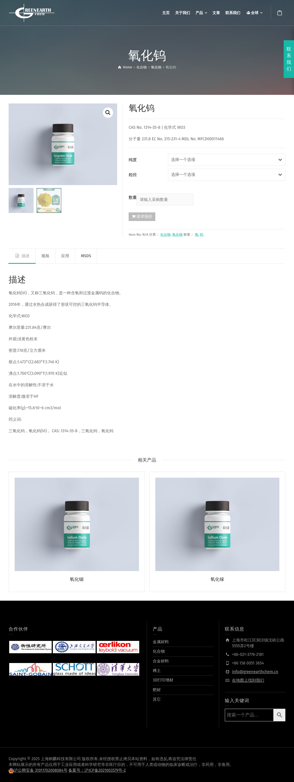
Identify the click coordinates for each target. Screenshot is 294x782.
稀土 (157, 670)
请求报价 (144, 216)
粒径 (133, 174)
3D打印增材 (163, 680)
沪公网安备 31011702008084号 (40, 770)
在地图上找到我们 (248, 680)
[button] (108, 112)
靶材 (157, 689)
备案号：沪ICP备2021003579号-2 (97, 770)
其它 (157, 699)
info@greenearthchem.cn (255, 671)
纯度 (133, 159)
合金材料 (161, 661)
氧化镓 (217, 579)
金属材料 (161, 641)
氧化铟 (77, 579)
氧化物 (177, 235)
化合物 (165, 235)
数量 (133, 197)
